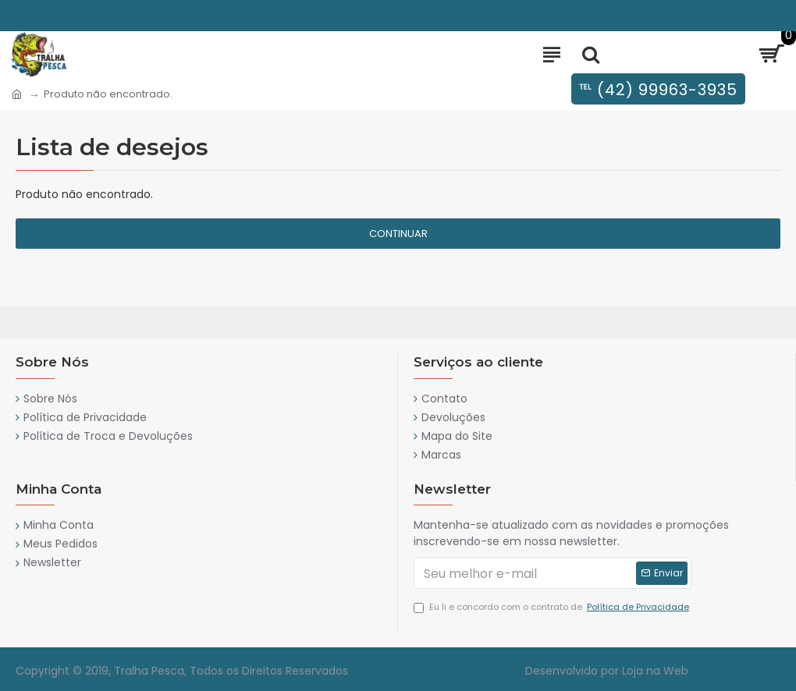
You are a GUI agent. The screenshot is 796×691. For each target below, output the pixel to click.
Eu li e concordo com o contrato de (552, 607)
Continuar (398, 233)
